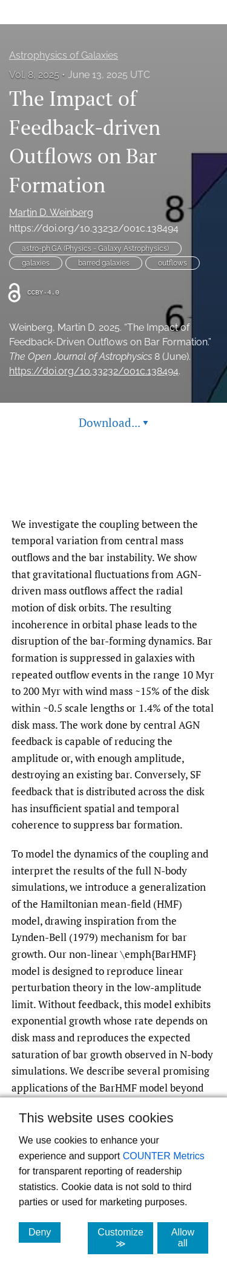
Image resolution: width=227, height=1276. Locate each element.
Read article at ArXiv (113, 487)
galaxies (36, 263)
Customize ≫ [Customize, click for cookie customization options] (125, 1238)
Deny (44, 1231)
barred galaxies (104, 263)
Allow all (189, 1237)
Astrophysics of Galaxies (63, 55)
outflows (172, 263)
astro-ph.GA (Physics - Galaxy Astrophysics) (95, 248)
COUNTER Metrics (164, 1156)
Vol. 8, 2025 (34, 74)
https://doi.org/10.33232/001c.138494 (94, 228)
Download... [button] (113, 422)
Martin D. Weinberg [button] (51, 212)
